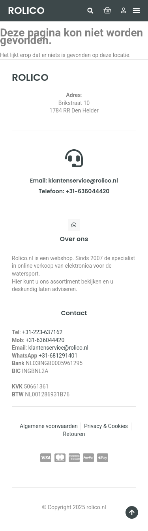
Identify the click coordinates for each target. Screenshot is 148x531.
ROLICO (26, 10)
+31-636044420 (45, 340)
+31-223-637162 (42, 332)
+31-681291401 (58, 355)
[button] (90, 10)
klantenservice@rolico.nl (58, 347)
